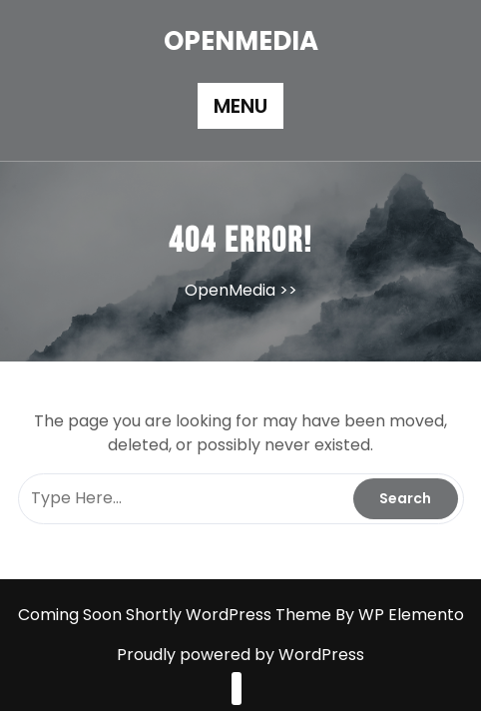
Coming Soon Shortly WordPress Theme (176, 614)
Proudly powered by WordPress (240, 654)
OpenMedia (241, 41)
